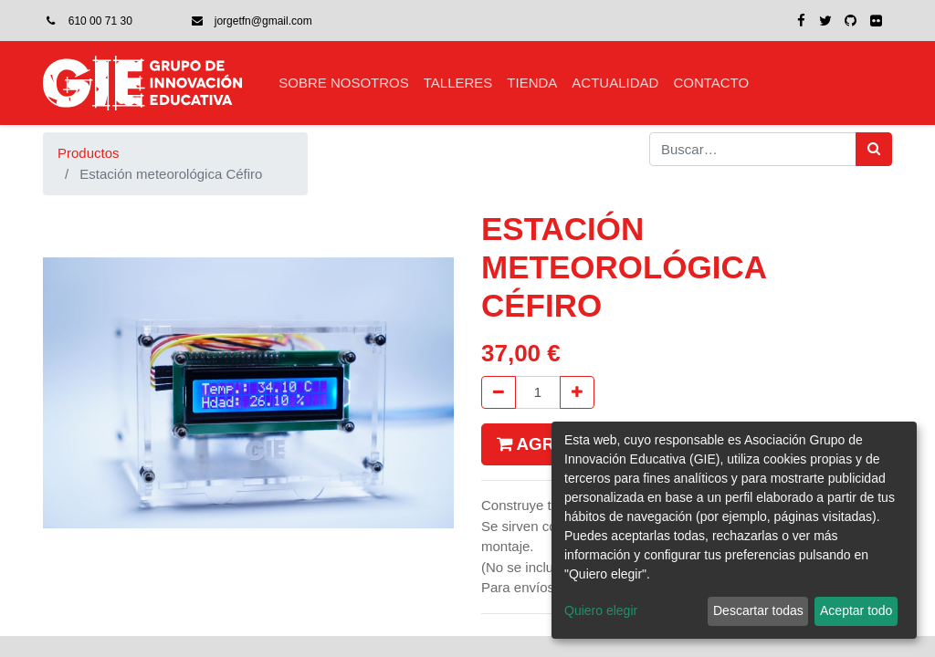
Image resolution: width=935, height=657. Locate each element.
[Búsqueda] (874, 149)
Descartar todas (758, 610)
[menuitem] (343, 83)
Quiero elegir (600, 610)
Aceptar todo (856, 610)
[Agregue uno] (577, 393)
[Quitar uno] (498, 393)
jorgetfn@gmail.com (263, 21)
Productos (89, 153)
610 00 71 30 (100, 21)
